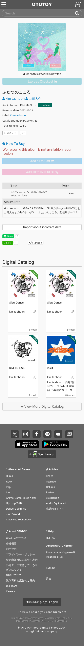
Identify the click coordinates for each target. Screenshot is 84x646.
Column (50, 487)
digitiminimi (37, 631)
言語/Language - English (42, 602)
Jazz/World (13, 514)
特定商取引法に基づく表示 (22, 559)
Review (50, 492)
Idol (8, 492)
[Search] (78, 13)
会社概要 (11, 543)
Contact (50, 567)
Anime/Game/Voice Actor (21, 497)
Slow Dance (16, 302)
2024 (50, 368)
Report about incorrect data (42, 227)
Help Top (51, 538)
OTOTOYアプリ (15, 575)
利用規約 (11, 549)
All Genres (24, 469)
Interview (51, 481)
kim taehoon (13, 98)
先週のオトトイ (55, 508)
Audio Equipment (56, 503)
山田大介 (33, 98)
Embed (35, 243)
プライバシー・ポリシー (20, 554)
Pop (8, 487)
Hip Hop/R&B (14, 503)
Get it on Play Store (55, 444)
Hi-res (9, 475)
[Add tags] (23, 133)
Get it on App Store (27, 444)
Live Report (52, 497)
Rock (9, 481)
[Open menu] (78, 4)
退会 (48, 578)
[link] (42, 81)
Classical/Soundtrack (18, 519)
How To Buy (13, 143)
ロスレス (10, 133)
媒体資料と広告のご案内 (20, 580)
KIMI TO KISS (16, 368)
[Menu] (4, 4)
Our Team (11, 585)
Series (49, 475)
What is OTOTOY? (16, 538)
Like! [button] (8, 242)
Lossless (45, 105)
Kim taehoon (18, 115)
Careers (10, 591)
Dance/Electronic (16, 508)
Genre (12, 469)
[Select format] (42, 152)
